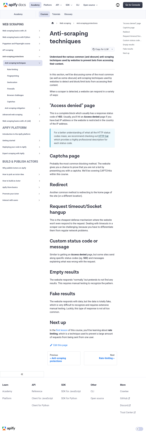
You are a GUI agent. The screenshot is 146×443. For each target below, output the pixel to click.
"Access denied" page (132, 23)
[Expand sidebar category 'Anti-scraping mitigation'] (39, 108)
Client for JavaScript (42, 398)
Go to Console (132, 5)
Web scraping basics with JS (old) (16, 121)
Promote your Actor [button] (10, 194)
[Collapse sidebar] (22, 374)
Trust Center (127, 412)
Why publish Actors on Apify (14, 168)
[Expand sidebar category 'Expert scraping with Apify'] (39, 153)
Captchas (11, 102)
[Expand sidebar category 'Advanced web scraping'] (39, 114)
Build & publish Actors (20, 161)
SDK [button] (67, 5)
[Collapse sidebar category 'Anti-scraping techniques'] (39, 63)
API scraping (7, 50)
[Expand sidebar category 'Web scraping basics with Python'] (39, 37)
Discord (118, 5)
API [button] (57, 5)
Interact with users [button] (10, 200)
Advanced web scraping (12, 114)
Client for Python (40, 405)
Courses (44, 14)
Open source (97, 398)
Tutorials (56, 14)
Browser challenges (15, 95)
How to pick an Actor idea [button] (13, 174)
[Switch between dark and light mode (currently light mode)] (139, 429)
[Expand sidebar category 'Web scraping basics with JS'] (39, 31)
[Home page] (52, 23)
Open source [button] (89, 5)
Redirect (126, 32)
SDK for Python (69, 398)
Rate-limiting (12, 69)
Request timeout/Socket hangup (132, 36)
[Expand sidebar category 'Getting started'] (39, 140)
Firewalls (11, 89)
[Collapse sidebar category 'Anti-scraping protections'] (39, 56)
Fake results (128, 49)
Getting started (8, 140)
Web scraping (13, 24)
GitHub (125, 398)
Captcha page (129, 28)
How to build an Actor (11, 181)
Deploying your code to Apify (14, 147)
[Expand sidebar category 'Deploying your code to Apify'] (39, 147)
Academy (35, 5)
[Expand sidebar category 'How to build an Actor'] (39, 181)
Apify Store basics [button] (10, 187)
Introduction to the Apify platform (16, 134)
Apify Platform (14, 127)
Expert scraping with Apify (13, 153)
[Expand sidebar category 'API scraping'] (39, 50)
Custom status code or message (132, 40)
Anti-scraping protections (13, 56)
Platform (48, 5)
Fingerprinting (13, 76)
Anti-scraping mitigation (15, 108)
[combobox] (112, 49)
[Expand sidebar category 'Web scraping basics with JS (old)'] (39, 121)
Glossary (68, 14)
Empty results (128, 45)
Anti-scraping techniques (15, 63)
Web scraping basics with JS (14, 31)
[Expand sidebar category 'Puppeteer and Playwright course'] (39, 43)
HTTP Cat (103, 136)
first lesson (62, 330)
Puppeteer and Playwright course (16, 44)
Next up (126, 53)
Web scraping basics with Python (16, 37)
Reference (37, 391)
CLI (77, 5)
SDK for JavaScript (71, 391)
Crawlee (124, 391)
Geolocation (12, 82)
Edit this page (58, 345)
